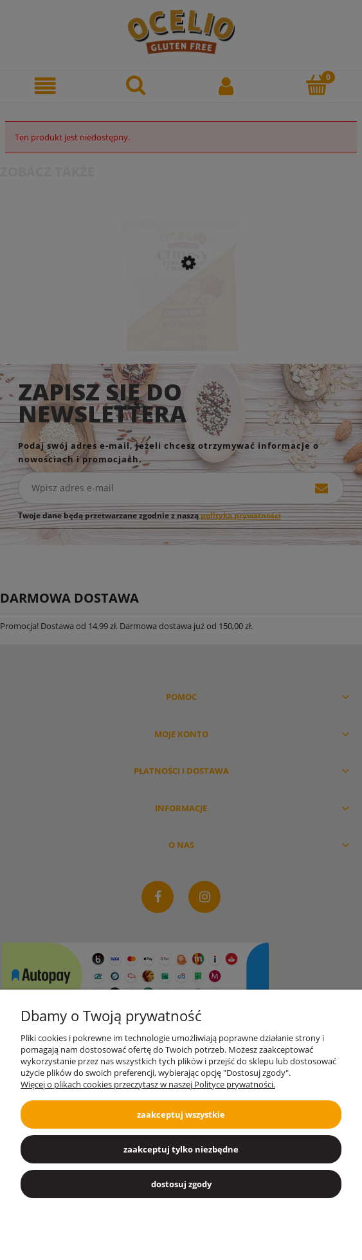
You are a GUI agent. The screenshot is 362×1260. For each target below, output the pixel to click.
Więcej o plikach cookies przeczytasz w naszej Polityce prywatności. (148, 1084)
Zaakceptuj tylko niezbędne (181, 1149)
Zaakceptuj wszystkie (181, 1114)
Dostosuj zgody (181, 1184)
